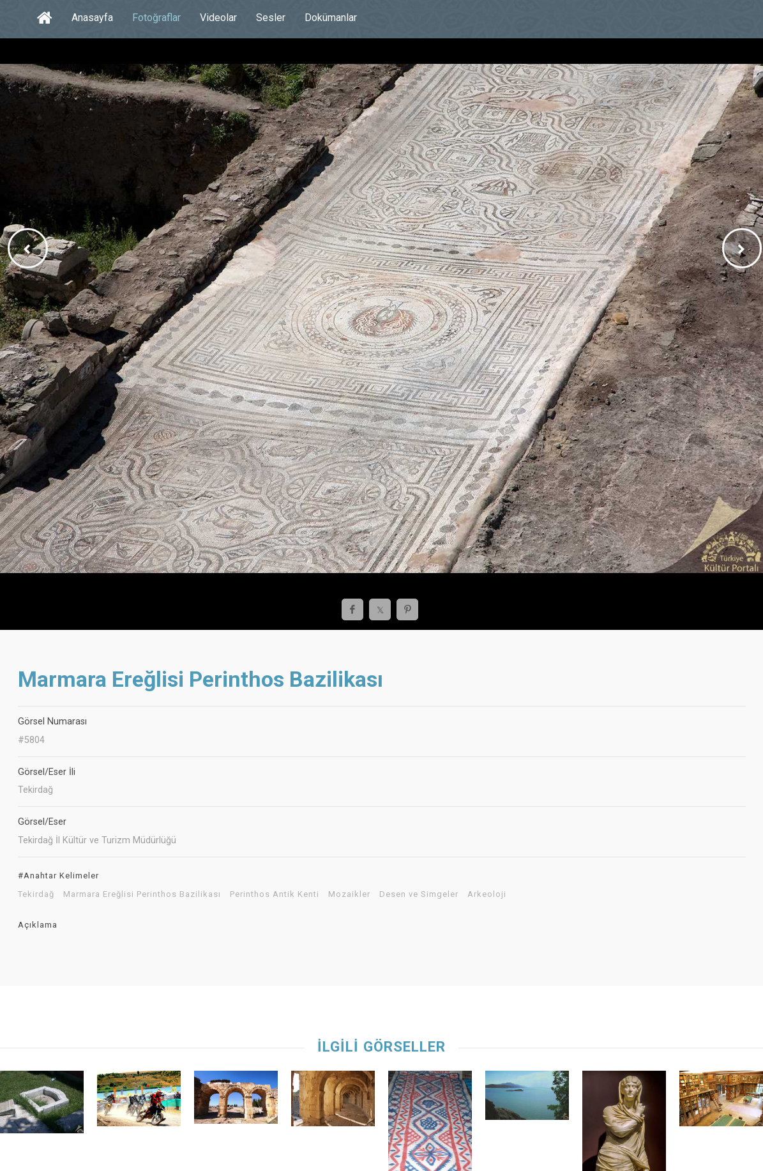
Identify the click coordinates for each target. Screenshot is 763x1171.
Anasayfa (92, 17)
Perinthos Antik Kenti (274, 894)
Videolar (218, 17)
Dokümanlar (331, 17)
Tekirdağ (36, 894)
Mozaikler (349, 894)
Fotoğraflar (156, 17)
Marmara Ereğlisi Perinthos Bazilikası (142, 894)
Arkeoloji (486, 894)
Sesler (270, 17)
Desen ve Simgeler (418, 894)
